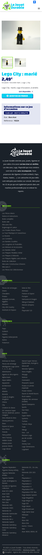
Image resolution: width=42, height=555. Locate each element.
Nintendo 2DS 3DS (29, 472)
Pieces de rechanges (9, 288)
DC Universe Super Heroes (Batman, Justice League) (11, 412)
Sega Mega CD (27, 501)
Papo (4, 328)
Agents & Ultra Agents (10, 374)
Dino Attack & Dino (9, 418)
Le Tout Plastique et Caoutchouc (14, 233)
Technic (24, 421)
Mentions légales (29, 550)
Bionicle (5, 394)
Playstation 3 (26, 484)
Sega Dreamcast (28, 509)
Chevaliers (6, 293)
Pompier (25, 296)
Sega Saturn (26, 506)
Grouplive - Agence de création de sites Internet (22, 552)
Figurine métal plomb (9, 337)
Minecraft (25, 366)
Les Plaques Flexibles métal (12, 253)
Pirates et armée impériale (28, 387)
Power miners (27, 391)
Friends (4, 432)
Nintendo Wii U (7, 519)
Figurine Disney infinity (10, 470)
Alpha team (6, 377)
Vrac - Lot (25, 432)
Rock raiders (26, 396)
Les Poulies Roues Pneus (11, 230)
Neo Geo (5, 502)
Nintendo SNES (7, 508)
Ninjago (25, 374)
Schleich (5, 331)
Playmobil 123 (27, 310)
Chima (4, 402)
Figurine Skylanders (9, 467)
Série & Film (26, 288)
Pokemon (5, 343)
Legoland (25, 449)
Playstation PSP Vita (29, 492)
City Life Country (8, 307)
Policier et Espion (28, 293)
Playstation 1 (26, 478)
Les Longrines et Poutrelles (12, 244)
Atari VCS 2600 (7, 491)
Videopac (25, 515)
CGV (38, 550)
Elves (4, 423)
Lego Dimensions (28, 447)
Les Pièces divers (8, 213)
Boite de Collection (9, 261)
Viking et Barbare (28, 302)
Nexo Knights (27, 372)
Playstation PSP (27, 489)
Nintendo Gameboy (9, 525)
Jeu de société (27, 438)
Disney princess (7, 421)
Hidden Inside (7, 440)
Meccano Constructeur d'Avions (13, 264)
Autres (4, 340)
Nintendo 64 (6, 511)
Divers (4, 291)
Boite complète (7, 219)
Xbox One (25, 523)
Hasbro (4, 334)
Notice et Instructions (10, 216)
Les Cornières (7, 239)
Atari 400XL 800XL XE (29, 532)
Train (24, 427)
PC (23, 475)
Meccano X (6, 267)
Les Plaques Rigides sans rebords (14, 258)
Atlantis (5, 391)
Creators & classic (8, 408)
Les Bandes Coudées (9, 241)
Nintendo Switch (8, 522)
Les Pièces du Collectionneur (12, 270)
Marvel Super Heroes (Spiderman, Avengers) (30, 362)
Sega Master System (29, 495)
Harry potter (6, 435)
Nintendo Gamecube (9, 513)
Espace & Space (8, 426)
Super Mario (26, 416)
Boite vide (5, 222)
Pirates (4, 296)
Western (5, 304)
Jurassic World (7, 446)
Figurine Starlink (8, 478)
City (3, 405)
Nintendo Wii (6, 516)
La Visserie (6, 236)
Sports (24, 407)
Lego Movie (6, 449)
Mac (23, 529)
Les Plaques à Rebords (10, 255)
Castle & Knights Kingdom (8, 398)
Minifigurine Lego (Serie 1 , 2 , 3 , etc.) (10, 367)
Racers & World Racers (30, 394)
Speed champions (28, 404)
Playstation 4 (26, 486)
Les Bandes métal (8, 250)
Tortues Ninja (27, 424)
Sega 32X (25, 503)
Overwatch (26, 380)
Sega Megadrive (27, 498)
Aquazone (5, 383)
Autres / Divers (27, 526)
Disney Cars (26, 444)
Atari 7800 (6, 497)
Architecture (6, 386)
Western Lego (27, 435)
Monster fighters (28, 369)
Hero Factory (7, 437)
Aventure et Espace (9, 310)
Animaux (25, 291)
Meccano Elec (7, 224)
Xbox (23, 517)
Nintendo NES (7, 505)
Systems (25, 418)
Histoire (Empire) (28, 305)
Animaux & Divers (8, 361)
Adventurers (6, 372)
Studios (24, 413)
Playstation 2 (26, 481)
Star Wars (25, 410)
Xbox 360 (25, 520)
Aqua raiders (6, 380)
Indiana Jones (7, 443)
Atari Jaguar (6, 499)
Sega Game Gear (28, 512)
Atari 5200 (6, 494)
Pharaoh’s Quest (28, 383)
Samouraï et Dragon (29, 299)
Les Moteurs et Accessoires (12, 247)
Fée (23, 308)
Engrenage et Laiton (9, 227)
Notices (24, 377)
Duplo (24, 441)
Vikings (24, 430)
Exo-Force (6, 429)
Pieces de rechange (9, 364)
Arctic (4, 388)
